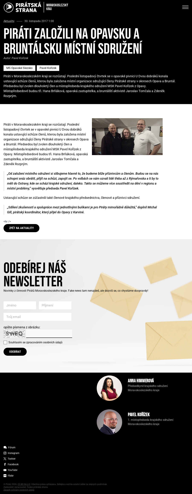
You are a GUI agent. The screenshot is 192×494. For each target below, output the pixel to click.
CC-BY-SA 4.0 (24, 484)
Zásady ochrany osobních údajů (19, 490)
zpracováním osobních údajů (44, 342)
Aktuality (9, 21)
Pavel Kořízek (48, 68)
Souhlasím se (35, 342)
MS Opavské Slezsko (19, 68)
